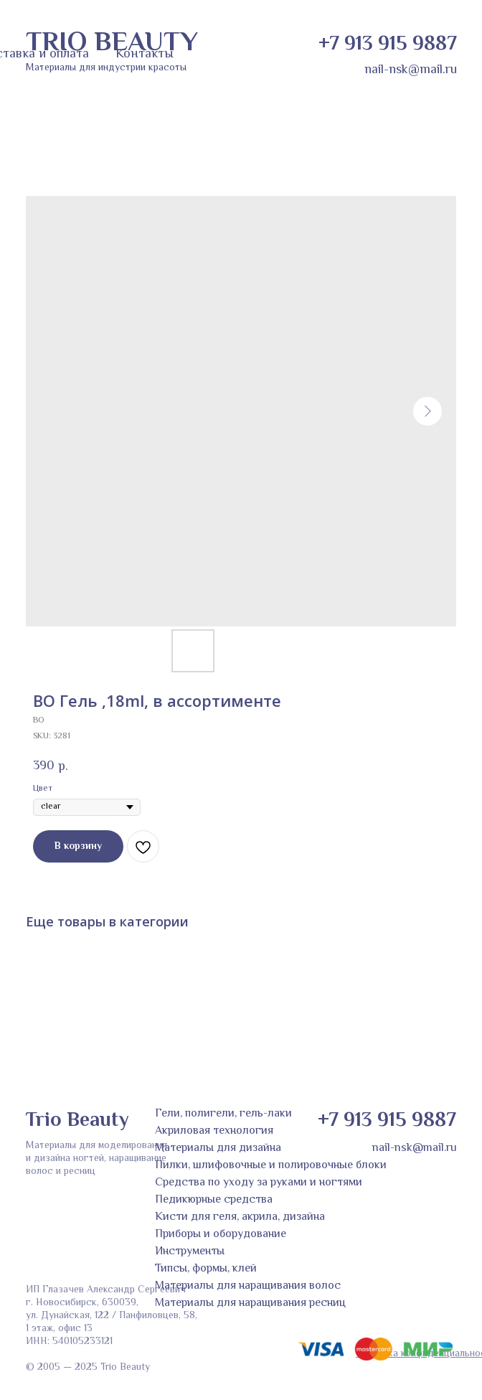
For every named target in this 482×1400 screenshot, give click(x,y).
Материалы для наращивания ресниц (250, 1303)
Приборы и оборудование (220, 1235)
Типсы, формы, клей (206, 1269)
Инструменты (190, 1252)
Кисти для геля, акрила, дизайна (240, 1217)
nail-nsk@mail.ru (410, 70)
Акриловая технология (214, 1131)
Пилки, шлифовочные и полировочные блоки (271, 1166)
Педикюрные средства (214, 1200)
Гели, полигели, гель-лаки (223, 1114)
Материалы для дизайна (218, 1148)
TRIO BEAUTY (112, 43)
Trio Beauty (77, 1121)
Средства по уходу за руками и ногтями (258, 1183)
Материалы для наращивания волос (248, 1286)
